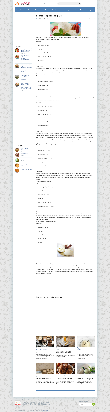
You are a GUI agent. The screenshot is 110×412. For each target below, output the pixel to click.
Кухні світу (29, 10)
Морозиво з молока (61, 348)
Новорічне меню (92, 10)
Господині (83, 10)
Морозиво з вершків (41, 375)
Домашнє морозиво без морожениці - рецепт (42, 348)
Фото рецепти (39, 10)
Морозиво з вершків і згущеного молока (85, 348)
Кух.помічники (20, 10)
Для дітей (47, 10)
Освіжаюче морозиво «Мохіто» (85, 375)
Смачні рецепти (56, 10)
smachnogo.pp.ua (44, 410)
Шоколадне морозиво (62, 375)
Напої (76, 10)
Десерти (70, 10)
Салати (64, 10)
